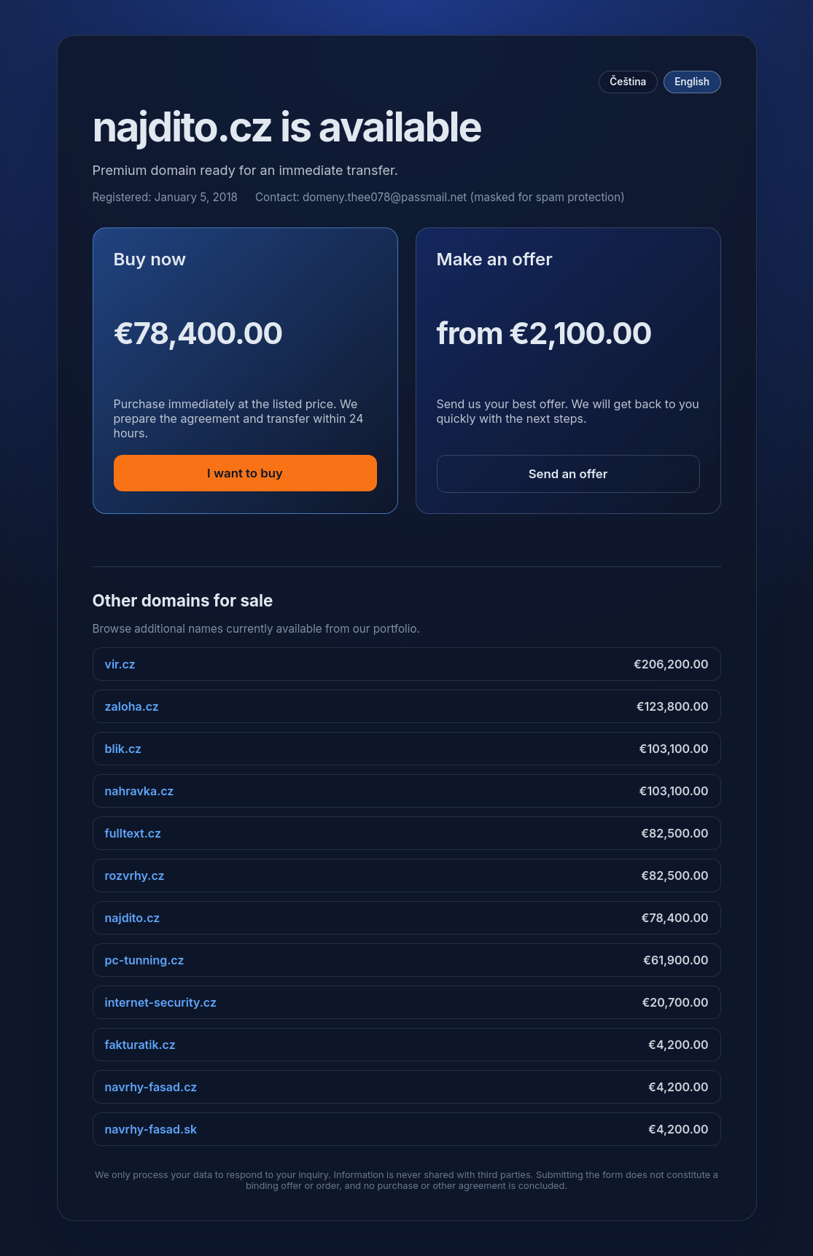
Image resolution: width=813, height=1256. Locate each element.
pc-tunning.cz (144, 960)
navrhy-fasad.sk (151, 1129)
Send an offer (568, 474)
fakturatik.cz (140, 1044)
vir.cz (120, 664)
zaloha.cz (132, 706)
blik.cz (123, 748)
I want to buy (245, 473)
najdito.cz (132, 917)
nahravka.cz (139, 791)
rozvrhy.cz (135, 875)
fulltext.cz (133, 833)
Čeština (628, 81)
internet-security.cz (161, 1002)
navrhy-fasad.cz (151, 1087)
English (691, 81)
